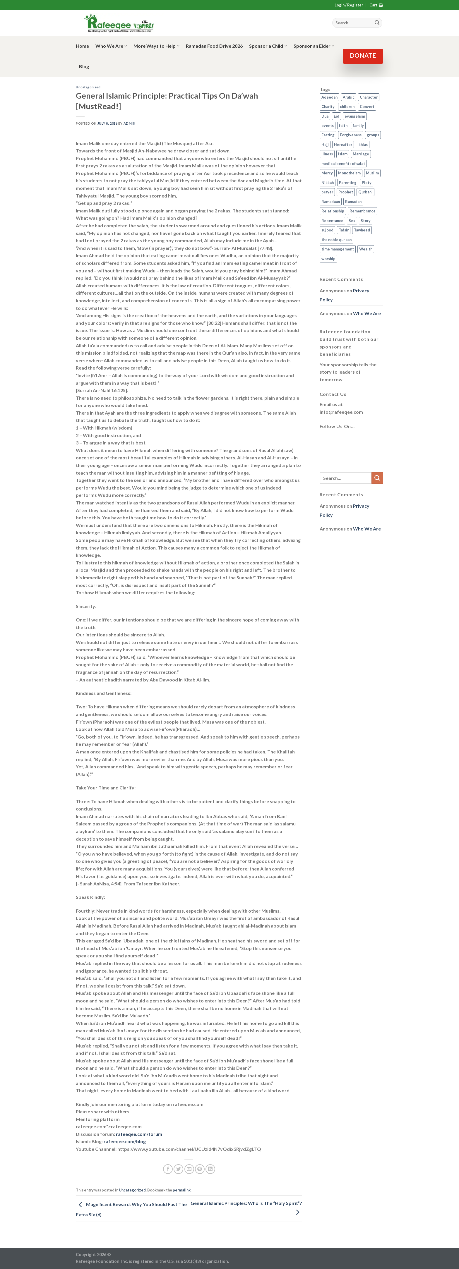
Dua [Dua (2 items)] (324, 116)
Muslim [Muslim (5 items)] (372, 173)
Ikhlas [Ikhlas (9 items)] (362, 144)
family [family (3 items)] (358, 125)
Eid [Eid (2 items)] (336, 116)
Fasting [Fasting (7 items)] (328, 135)
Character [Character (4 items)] (369, 97)
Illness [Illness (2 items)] (327, 154)
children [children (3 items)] (347, 106)
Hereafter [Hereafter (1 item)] (343, 144)
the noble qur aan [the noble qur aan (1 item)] (336, 239)
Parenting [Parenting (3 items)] (348, 182)
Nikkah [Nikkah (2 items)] (327, 182)
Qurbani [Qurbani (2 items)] (365, 192)
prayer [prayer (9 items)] (327, 192)
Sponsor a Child (268, 46)
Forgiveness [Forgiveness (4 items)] (351, 135)
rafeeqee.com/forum (139, 1134)
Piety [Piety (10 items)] (366, 182)
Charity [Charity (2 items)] (328, 106)
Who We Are (111, 46)
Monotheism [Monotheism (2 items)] (349, 173)
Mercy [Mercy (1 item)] (327, 173)
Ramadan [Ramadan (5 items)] (353, 201)
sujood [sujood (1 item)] (327, 230)
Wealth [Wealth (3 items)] (365, 249)
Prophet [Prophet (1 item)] (345, 192)
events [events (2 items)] (327, 125)
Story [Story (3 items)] (366, 220)
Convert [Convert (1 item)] (367, 106)
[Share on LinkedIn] (210, 1169)
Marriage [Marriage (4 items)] (361, 154)
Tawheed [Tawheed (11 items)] (362, 230)
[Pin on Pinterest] (200, 1169)
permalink (182, 1190)
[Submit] (377, 478)
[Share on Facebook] (168, 1169)
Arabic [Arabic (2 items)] (348, 97)
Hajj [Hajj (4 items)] (325, 144)
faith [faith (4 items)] (343, 125)
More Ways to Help (156, 46)
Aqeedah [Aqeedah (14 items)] (329, 97)
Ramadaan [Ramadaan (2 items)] (330, 201)
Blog (84, 66)
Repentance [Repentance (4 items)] (332, 220)
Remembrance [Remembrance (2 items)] (363, 211)
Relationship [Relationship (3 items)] (332, 211)
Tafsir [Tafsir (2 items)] (344, 230)
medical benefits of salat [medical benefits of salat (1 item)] (343, 163)
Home (82, 46)
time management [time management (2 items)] (337, 249)
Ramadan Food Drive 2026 (214, 46)
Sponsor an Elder (314, 46)
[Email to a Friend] (189, 1169)
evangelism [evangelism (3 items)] (355, 116)
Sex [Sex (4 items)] (352, 220)
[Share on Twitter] (178, 1169)
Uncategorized (88, 87)
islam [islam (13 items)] (342, 154)
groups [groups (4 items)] (373, 135)
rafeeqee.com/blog (125, 1141)
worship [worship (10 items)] (328, 258)
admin (130, 123)
